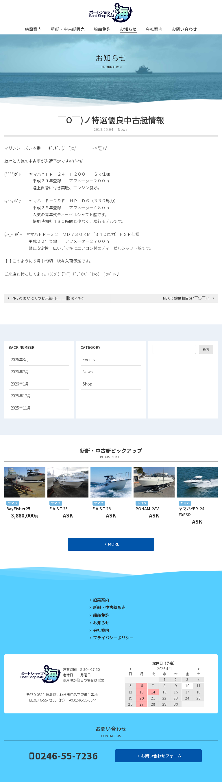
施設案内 (33, 29)
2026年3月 (20, 359)
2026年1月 (20, 384)
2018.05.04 (103, 129)
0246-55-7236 (66, 755)
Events (89, 359)
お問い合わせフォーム (161, 756)
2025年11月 (21, 408)
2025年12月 (21, 396)
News (122, 129)
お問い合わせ (184, 29)
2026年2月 (20, 372)
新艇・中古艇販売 (68, 29)
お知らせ (128, 29)
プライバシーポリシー (113, 637)
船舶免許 (102, 29)
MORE (113, 544)
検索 (206, 350)
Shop (87, 384)
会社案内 (154, 29)
